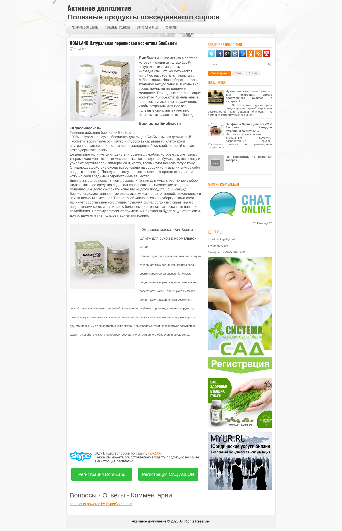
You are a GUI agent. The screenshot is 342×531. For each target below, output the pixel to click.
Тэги (238, 73)
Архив (253, 73)
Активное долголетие (99, 8)
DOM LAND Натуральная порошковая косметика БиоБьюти (123, 43)
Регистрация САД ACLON (168, 474)
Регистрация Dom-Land (101, 474)
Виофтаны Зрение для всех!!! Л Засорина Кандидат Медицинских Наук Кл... (249, 127)
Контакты (171, 27)
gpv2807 (155, 453)
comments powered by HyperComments (101, 504)
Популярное (219, 73)
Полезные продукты (117, 27)
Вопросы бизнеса (148, 27)
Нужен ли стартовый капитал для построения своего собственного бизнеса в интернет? (249, 96)
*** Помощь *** (262, 223)
